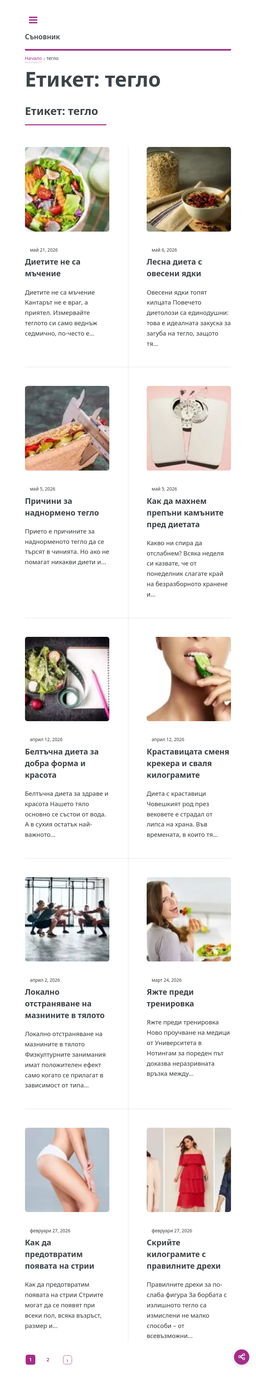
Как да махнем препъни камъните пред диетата (185, 513)
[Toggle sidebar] (33, 20)
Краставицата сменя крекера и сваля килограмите (188, 763)
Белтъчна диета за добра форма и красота (62, 763)
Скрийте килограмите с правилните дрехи (184, 1254)
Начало (33, 58)
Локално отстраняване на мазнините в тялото (65, 1003)
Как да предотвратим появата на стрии (59, 1254)
